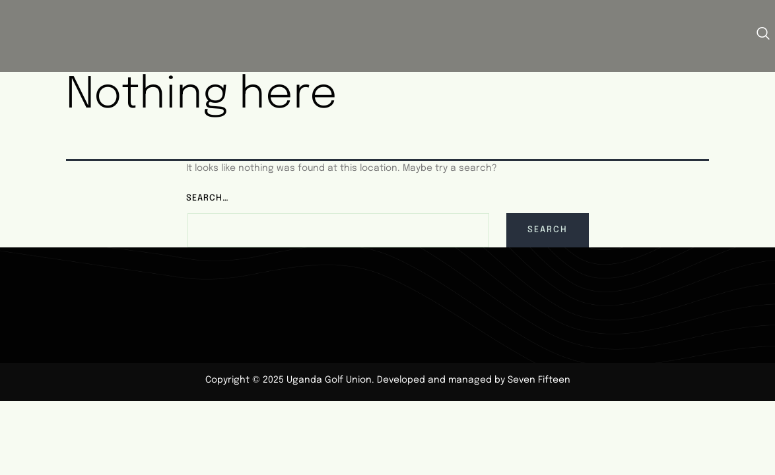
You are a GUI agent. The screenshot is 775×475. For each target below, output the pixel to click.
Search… (207, 198)
